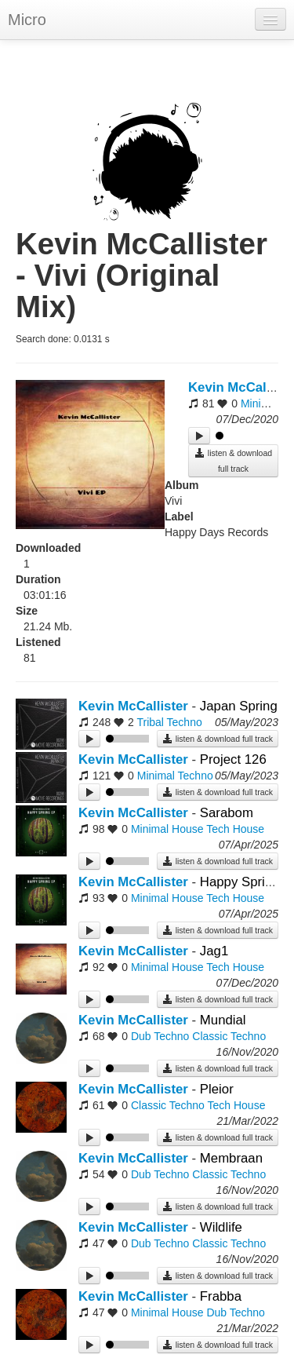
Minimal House (167, 829)
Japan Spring (239, 706)
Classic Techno (229, 1036)
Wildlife (221, 1227)
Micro (27, 19)
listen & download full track (233, 460)
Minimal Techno (175, 775)
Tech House (235, 829)
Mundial (223, 1020)
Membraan (231, 1158)
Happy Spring (240, 881)
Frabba (220, 1296)
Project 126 (233, 759)
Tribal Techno (168, 722)
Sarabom (226, 812)
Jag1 (214, 951)
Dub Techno (160, 1036)
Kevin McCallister (133, 706)
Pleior (217, 1089)
